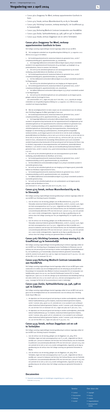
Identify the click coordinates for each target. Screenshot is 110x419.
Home (13, 12)
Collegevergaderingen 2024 (26, 12)
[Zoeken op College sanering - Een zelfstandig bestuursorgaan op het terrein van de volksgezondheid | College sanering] (98, 16)
